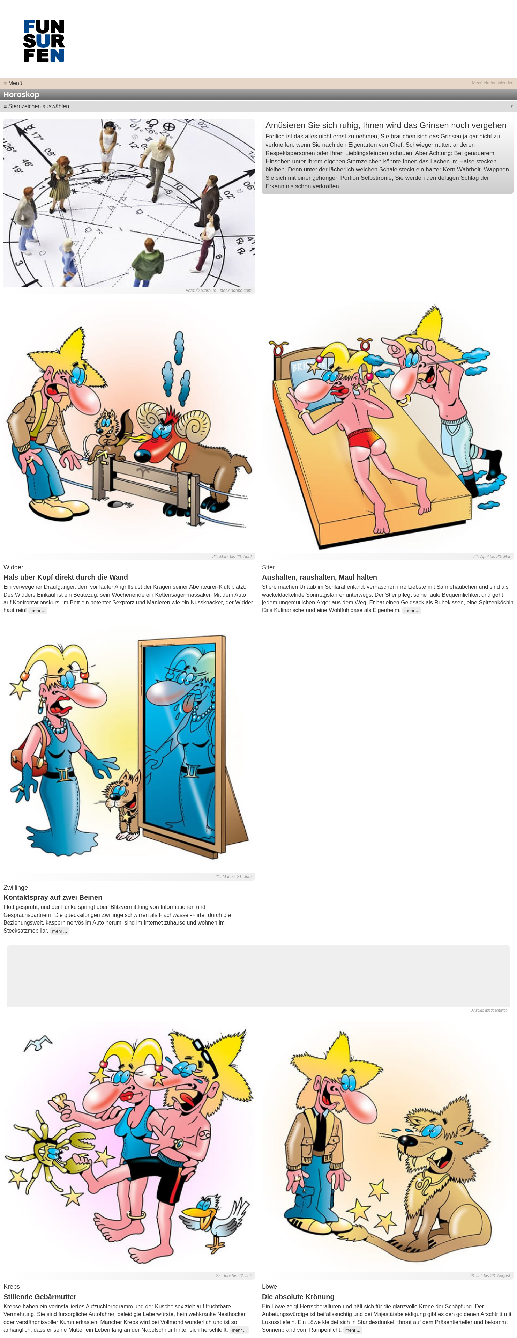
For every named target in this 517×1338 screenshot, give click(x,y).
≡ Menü (12, 83)
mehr (35, 610)
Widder (13, 567)
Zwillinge (15, 887)
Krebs (11, 1286)
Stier (268, 567)
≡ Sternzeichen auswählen (36, 106)
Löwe (269, 1286)
